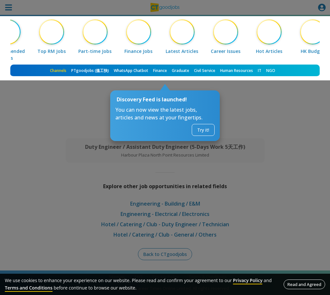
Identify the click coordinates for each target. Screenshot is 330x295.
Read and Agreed (304, 284)
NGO (270, 70)
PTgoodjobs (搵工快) (90, 70)
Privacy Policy (248, 280)
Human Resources (236, 70)
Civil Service (204, 70)
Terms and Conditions (29, 288)
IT (259, 70)
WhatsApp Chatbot (131, 70)
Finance (160, 70)
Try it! (203, 130)
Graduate (180, 70)
